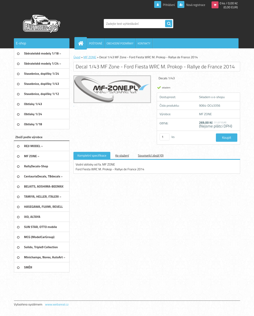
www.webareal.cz (57, 304)
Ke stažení (122, 155)
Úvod (76, 57)
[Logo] (41, 24)
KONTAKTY (144, 43)
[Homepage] (82, 43)
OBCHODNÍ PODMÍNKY (120, 43)
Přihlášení (166, 4)
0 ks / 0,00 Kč (229, 3)
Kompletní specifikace (91, 155)
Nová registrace (194, 4)
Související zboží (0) (151, 155)
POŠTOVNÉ (95, 43)
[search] (168, 24)
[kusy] (164, 136)
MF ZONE (89, 57)
